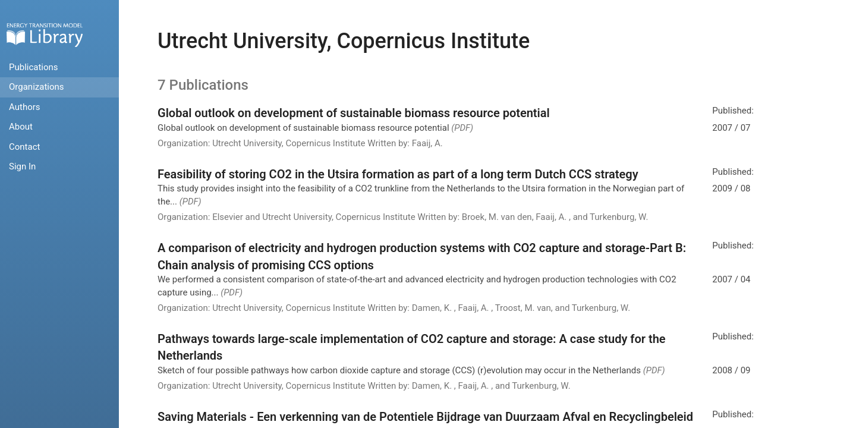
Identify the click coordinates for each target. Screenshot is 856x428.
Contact (24, 146)
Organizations (36, 86)
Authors (24, 107)
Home (44, 35)
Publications (33, 67)
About (21, 126)
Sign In (22, 166)
